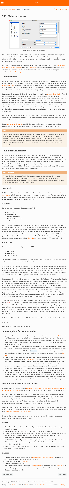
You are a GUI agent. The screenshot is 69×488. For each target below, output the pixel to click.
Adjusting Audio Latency (15, 124)
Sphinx (13, 484)
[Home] (3, 9)
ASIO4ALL (30, 238)
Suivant (62, 474)
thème (27, 484)
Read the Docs (40, 484)
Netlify (63, 484)
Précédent (8, 474)
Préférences (10, 9)
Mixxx (36, 2)
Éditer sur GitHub (61, 9)
